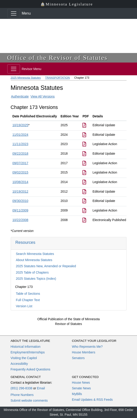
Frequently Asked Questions (30, 369)
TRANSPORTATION (57, 77)
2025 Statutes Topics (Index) (36, 278)
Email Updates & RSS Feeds (92, 399)
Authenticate (20, 96)
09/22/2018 (20, 153)
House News (81, 382)
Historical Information (26, 346)
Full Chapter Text (28, 300)
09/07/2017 (20, 163)
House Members (83, 352)
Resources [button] (25, 242)
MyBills (77, 394)
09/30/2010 (20, 201)
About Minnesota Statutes (34, 260)
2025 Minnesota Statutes (26, 77)
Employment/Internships (28, 352)
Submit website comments (29, 400)
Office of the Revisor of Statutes (57, 57)
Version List (24, 306)
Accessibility (19, 363)
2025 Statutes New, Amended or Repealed (46, 266)
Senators (78, 358)
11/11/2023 (20, 144)
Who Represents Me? (87, 346)
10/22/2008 (20, 220)
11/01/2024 (20, 134)
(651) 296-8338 (21, 388)
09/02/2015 (20, 172)
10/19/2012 (20, 191)
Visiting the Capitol (24, 358)
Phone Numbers (22, 395)
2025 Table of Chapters (32, 272)
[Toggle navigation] (13, 13)
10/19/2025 (20, 125)
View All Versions (42, 96)
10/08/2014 (20, 182)
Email (41, 388)
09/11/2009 (20, 210)
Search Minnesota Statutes (35, 254)
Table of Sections (28, 293)
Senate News (81, 388)
